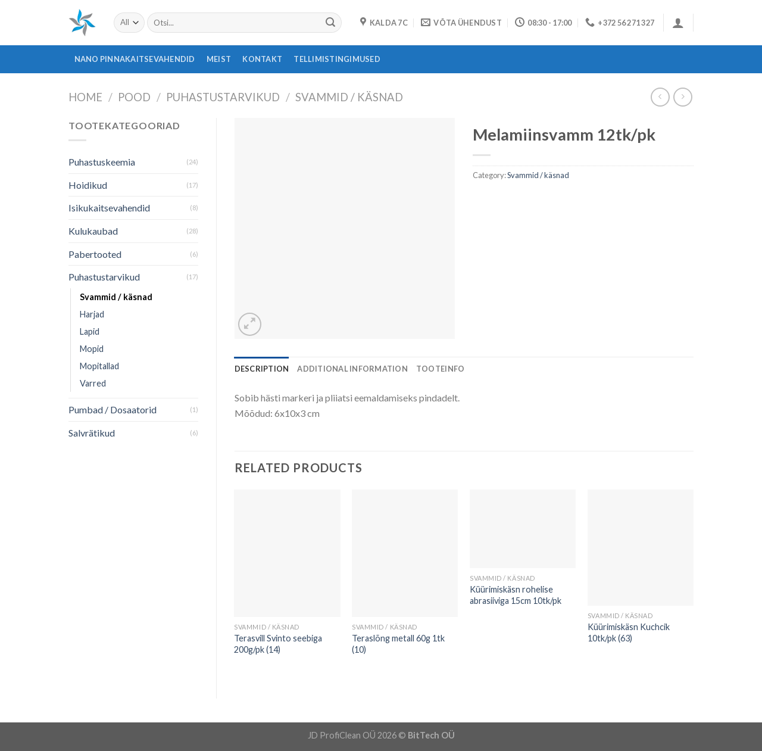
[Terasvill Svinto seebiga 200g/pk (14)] (287, 553)
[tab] (262, 369)
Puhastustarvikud (223, 97)
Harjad (92, 314)
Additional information (352, 368)
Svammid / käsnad (349, 97)
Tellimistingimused (336, 59)
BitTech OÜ (431, 735)
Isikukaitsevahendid (109, 207)
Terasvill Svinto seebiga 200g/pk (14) (278, 644)
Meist (219, 59)
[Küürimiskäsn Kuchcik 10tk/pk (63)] (641, 548)
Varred (93, 383)
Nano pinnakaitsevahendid (134, 59)
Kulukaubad (93, 230)
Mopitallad (99, 366)
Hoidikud (87, 185)
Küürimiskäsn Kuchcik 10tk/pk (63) (629, 632)
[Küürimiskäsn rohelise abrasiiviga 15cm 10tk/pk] (523, 529)
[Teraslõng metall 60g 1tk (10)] (405, 553)
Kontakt (262, 59)
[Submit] (330, 23)
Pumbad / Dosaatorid (112, 409)
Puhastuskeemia (101, 161)
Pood (134, 97)
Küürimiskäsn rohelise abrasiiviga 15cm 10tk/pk (515, 595)
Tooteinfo (440, 368)
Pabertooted (94, 254)
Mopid (92, 349)
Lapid (89, 331)
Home (85, 97)
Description (262, 368)
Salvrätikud (91, 432)
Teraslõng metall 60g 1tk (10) (398, 644)
